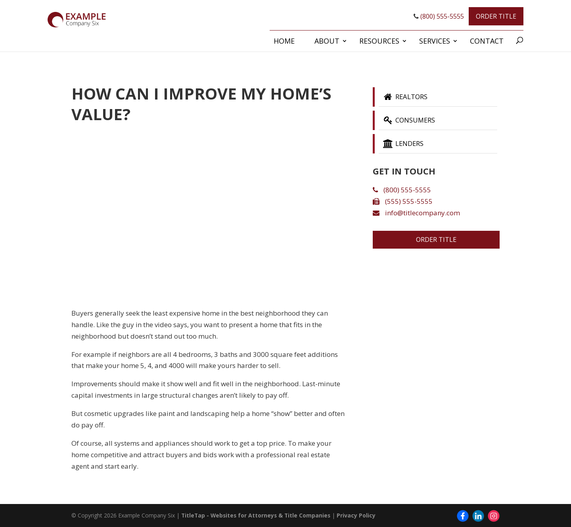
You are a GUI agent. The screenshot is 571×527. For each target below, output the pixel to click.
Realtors (407, 97)
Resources (379, 41)
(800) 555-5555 (439, 16)
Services (434, 41)
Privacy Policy (359, 515)
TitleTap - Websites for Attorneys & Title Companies (257, 515)
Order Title (496, 16)
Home (284, 41)
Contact (487, 41)
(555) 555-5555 (403, 203)
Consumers (412, 121)
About (326, 41)
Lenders (405, 145)
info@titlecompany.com (416, 215)
